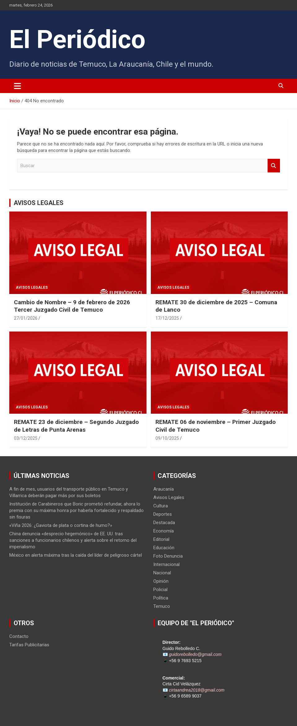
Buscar (274, 166)
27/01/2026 (25, 318)
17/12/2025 (167, 318)
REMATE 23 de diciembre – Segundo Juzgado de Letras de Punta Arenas (76, 425)
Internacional (166, 564)
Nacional (162, 573)
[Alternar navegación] (17, 86)
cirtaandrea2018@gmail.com (196, 690)
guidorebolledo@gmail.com (195, 654)
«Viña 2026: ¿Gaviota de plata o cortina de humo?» (60, 525)
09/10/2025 (167, 438)
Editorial (161, 539)
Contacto (18, 636)
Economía (163, 531)
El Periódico (77, 39)
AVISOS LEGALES (38, 203)
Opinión (160, 581)
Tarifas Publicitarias (29, 645)
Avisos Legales (32, 287)
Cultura (160, 506)
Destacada (164, 522)
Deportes (162, 514)
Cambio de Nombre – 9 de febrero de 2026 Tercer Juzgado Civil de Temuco (72, 306)
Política (160, 598)
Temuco (161, 606)
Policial (160, 589)
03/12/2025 (25, 438)
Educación (163, 547)
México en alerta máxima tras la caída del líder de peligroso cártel (75, 555)
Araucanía (163, 489)
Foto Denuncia (168, 556)
